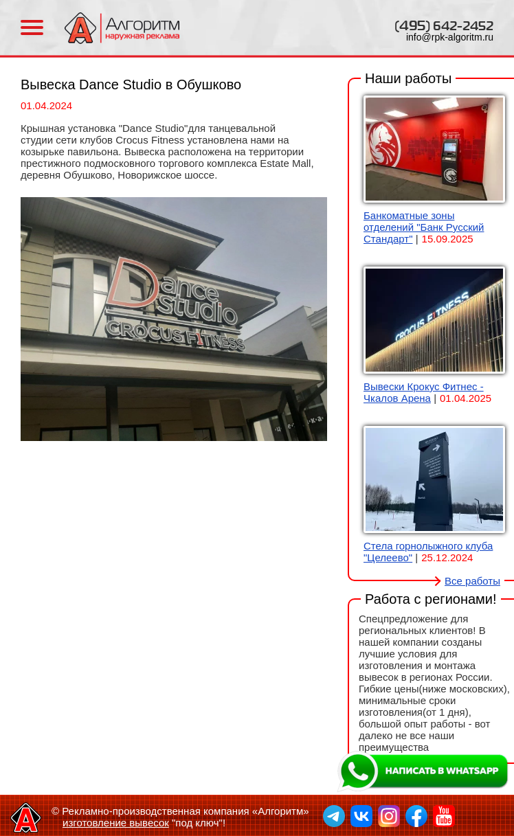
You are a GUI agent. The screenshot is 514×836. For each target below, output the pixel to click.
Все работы (472, 581)
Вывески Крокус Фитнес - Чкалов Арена (424, 392)
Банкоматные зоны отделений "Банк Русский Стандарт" (424, 227)
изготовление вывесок (116, 822)
